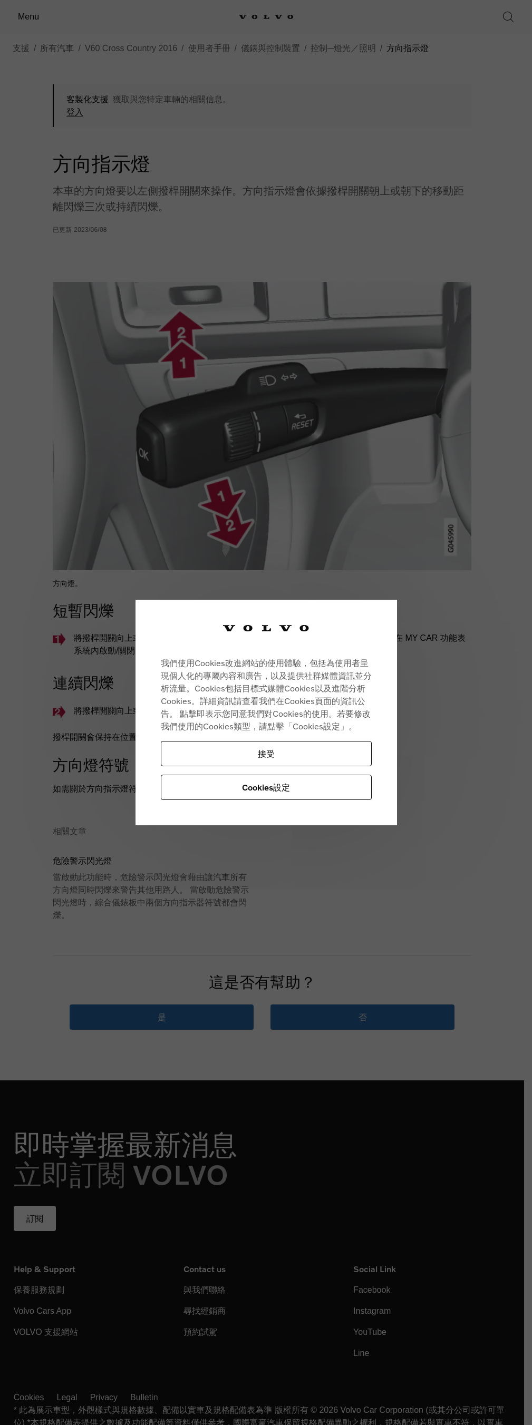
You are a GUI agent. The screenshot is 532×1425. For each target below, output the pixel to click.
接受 (266, 753)
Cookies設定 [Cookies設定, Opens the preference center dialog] (266, 787)
